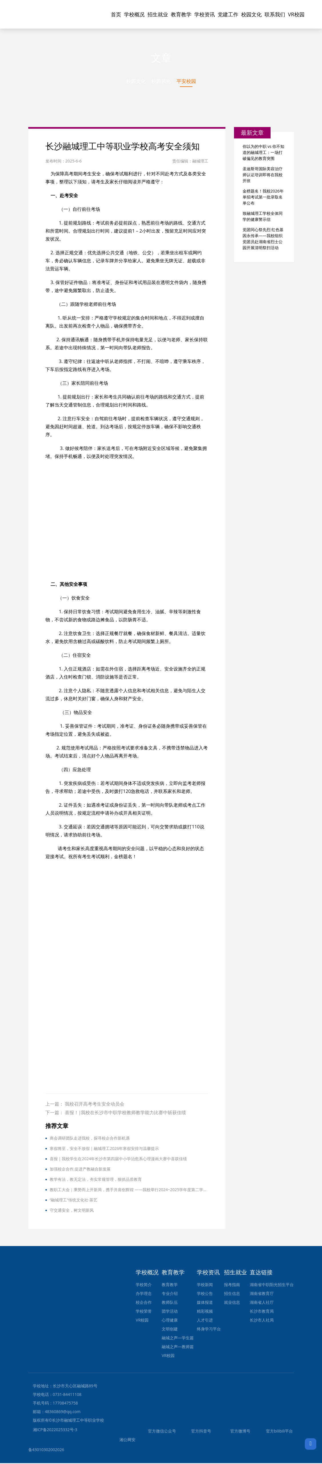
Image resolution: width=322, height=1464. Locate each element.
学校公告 (205, 1294)
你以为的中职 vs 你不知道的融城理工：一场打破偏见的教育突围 (264, 153)
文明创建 (170, 1329)
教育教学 (181, 14)
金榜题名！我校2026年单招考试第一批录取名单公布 (263, 197)
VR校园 (296, 14)
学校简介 (144, 1285)
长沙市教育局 (262, 1312)
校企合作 (144, 1303)
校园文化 (251, 14)
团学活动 (170, 1312)
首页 (116, 14)
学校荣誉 (144, 1312)
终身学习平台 (209, 1329)
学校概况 (134, 14)
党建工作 (228, 14)
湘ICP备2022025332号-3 (55, 1430)
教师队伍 (170, 1303)
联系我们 (275, 14)
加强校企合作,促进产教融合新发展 (80, 1170)
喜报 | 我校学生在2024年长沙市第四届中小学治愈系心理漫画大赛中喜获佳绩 (118, 1159)
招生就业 (157, 14)
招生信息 (232, 1294)
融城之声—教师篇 (178, 1347)
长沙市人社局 (262, 1321)
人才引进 (205, 1321)
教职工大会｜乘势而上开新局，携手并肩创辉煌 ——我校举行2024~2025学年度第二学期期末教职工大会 (129, 1190)
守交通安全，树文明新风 (72, 1211)
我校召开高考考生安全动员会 (94, 1105)
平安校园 (187, 81)
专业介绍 (170, 1294)
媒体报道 (205, 1303)
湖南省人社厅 (262, 1303)
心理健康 (170, 1321)
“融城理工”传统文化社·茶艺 (73, 1200)
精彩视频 (205, 1312)
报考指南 (232, 1285)
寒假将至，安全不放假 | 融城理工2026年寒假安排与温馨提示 (104, 1149)
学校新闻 (205, 1285)
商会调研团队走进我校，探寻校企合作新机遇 (90, 1139)
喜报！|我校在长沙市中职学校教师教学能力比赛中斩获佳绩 (125, 1113)
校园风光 (161, 81)
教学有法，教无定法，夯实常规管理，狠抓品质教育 (96, 1180)
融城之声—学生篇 (178, 1338)
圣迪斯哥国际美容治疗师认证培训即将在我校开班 (263, 175)
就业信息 (232, 1303)
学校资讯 (204, 14)
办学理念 (144, 1294)
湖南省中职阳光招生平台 (272, 1285)
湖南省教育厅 (262, 1294)
